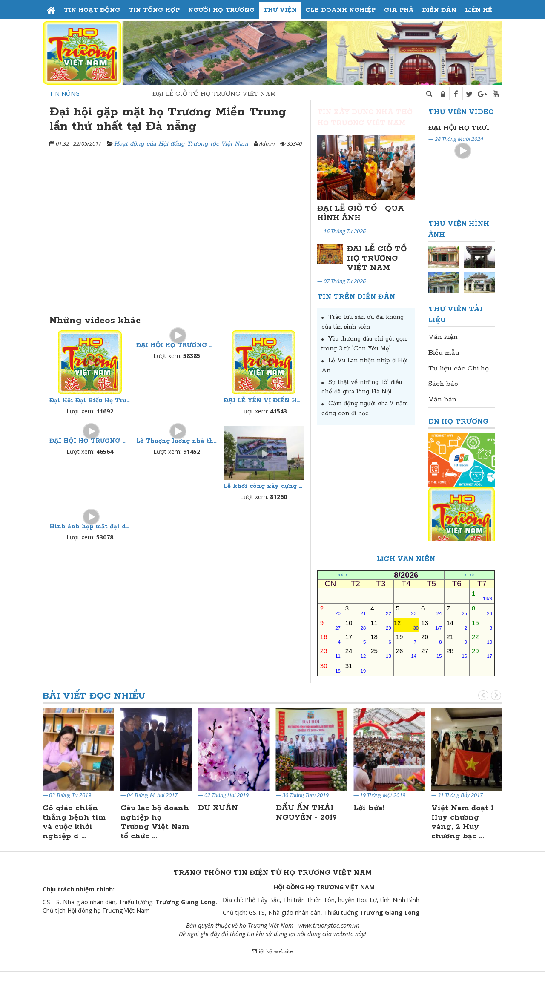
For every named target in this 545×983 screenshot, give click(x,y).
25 (380, 653)
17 (355, 639)
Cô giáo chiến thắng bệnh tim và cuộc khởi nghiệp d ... (74, 822)
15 (482, 624)
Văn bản (442, 399)
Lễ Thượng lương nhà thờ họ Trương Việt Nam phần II (176, 441)
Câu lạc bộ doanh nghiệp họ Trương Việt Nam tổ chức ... (154, 822)
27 (431, 653)
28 (457, 653)
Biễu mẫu (443, 352)
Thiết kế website (272, 952)
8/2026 (406, 575)
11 (380, 624)
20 (431, 639)
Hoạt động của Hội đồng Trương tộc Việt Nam (181, 144)
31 (355, 667)
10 (355, 624)
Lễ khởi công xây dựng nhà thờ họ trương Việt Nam (264, 486)
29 (482, 653)
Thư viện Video (461, 112)
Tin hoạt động (92, 10)
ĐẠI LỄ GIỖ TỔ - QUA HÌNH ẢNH (360, 213)
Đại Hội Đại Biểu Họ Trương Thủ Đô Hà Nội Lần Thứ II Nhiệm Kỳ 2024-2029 (89, 400)
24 (355, 653)
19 (406, 639)
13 (431, 624)
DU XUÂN (218, 808)
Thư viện (280, 10)
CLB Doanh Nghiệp (340, 10)
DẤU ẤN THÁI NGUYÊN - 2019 (306, 812)
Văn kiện (443, 336)
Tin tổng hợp (154, 10)
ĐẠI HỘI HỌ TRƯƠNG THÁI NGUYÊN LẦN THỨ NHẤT (89, 441)
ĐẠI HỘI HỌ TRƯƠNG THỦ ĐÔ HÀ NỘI (176, 345)
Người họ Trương (221, 10)
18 (380, 639)
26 (406, 653)
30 (330, 667)
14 (457, 624)
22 (482, 639)
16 (330, 639)
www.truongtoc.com (325, 925)
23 (330, 653)
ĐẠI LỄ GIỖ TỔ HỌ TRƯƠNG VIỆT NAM (230, 94)
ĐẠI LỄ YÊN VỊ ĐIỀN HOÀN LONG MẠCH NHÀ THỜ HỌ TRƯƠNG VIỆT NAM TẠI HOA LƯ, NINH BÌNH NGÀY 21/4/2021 (264, 400)
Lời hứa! (368, 808)
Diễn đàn (439, 10)
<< (340, 575)
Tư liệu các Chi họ (458, 368)
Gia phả (398, 10)
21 (457, 639)
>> (471, 575)
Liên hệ (478, 10)
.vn (355, 925)
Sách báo (443, 383)
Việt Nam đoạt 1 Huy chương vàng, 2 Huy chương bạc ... (462, 822)
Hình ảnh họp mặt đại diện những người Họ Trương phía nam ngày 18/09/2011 (89, 526)
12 (406, 624)
